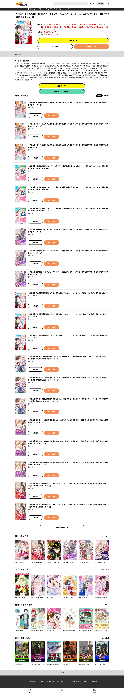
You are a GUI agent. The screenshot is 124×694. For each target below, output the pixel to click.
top (16, 9)
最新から (106, 95)
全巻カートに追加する (62, 92)
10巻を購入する (73, 41)
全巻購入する (62, 86)
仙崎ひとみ (91, 27)
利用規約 (40, 682)
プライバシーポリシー (63, 682)
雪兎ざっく (57, 27)
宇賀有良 (66, 27)
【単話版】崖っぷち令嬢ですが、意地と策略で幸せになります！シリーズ (48, 9)
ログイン (92, 4)
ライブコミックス (50, 32)
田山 (57, 29)
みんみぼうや (48, 25)
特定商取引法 (50, 682)
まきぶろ (59, 25)
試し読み (55, 47)
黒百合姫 (48, 27)
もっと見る (105, 536)
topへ (62, 673)
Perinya (100, 27)
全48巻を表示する (62, 528)
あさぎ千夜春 (91, 25)
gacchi (40, 27)
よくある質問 (31, 682)
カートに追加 (91, 47)
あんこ (74, 27)
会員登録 (100, 4)
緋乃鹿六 (82, 27)
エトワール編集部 (70, 25)
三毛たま (82, 25)
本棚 (94, 692)
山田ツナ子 (50, 29)
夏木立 (101, 25)
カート (62, 692)
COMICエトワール (52, 35)
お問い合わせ (77, 682)
